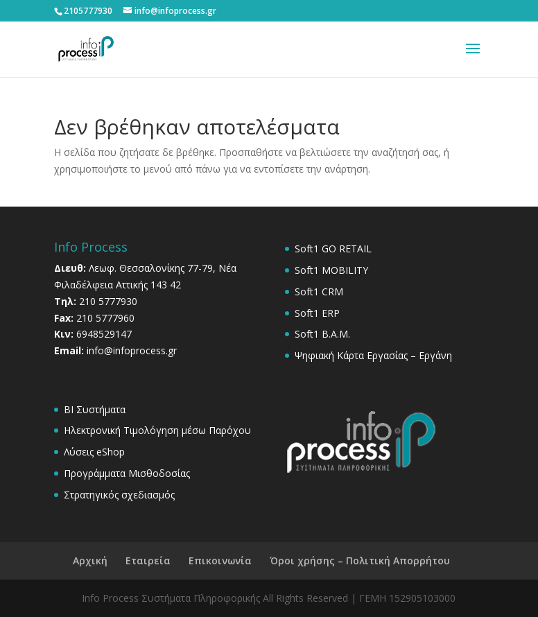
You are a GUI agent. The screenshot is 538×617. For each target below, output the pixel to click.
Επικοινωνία (220, 560)
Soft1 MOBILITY (331, 270)
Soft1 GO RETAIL (333, 248)
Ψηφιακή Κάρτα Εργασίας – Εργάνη (373, 355)
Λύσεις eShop (94, 451)
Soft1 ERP (317, 313)
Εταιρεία (148, 560)
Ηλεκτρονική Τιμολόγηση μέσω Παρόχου (157, 430)
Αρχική (90, 560)
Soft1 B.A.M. (322, 333)
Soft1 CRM (319, 291)
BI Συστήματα (94, 409)
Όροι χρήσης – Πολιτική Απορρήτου (360, 560)
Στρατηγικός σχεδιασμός (119, 494)
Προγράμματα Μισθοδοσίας (127, 473)
